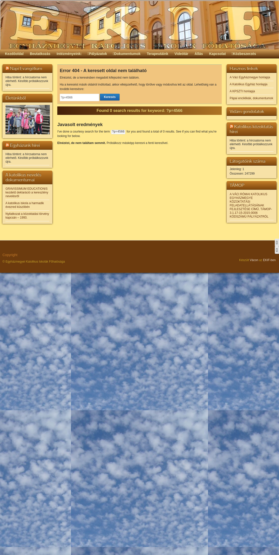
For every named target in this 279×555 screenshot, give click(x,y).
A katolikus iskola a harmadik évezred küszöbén (24, 205)
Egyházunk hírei (25, 145)
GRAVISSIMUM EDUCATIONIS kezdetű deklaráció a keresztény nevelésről (26, 192)
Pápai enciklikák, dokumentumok (251, 98)
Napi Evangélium (26, 68)
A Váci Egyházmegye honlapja (250, 77)
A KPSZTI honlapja (242, 91)
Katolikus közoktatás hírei (251, 129)
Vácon (254, 260)
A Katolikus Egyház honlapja (248, 84)
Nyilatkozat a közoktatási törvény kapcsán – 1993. (27, 215)
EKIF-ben (269, 260)
